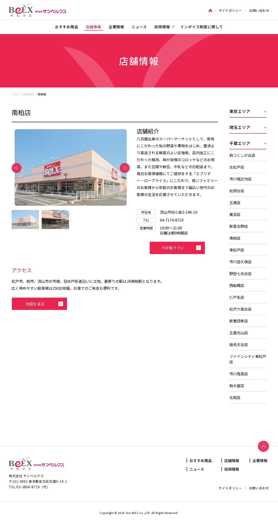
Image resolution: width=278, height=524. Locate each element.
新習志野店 (238, 226)
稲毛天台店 (238, 344)
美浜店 (234, 214)
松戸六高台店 (240, 309)
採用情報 (231, 469)
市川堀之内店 (240, 179)
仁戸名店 (236, 297)
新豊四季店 (238, 321)
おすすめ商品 (66, 26)
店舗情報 (93, 26)
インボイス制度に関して (201, 26)
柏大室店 (236, 385)
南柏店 (234, 238)
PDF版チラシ (173, 248)
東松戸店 (236, 250)
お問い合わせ (259, 10)
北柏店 (234, 397)
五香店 (234, 202)
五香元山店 (238, 332)
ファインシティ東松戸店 (247, 359)
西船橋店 (236, 285)
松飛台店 (236, 190)
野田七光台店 (240, 273)
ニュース (139, 26)
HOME (15, 94)
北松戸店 (236, 167)
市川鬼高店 (238, 373)
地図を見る (35, 304)
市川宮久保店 (240, 261)
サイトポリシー (230, 10)
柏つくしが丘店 (242, 155)
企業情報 (116, 26)
